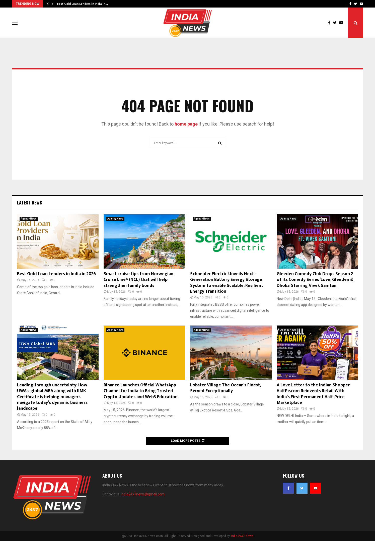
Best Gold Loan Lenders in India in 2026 (56, 274)
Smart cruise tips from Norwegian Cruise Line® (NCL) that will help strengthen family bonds (138, 279)
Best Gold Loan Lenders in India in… (82, 3)
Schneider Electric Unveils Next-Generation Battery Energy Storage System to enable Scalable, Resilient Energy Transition (226, 282)
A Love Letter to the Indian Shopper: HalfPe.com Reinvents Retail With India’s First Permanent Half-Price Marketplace (313, 393)
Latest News (29, 202)
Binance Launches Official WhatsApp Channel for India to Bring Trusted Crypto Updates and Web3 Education (141, 391)
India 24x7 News (242, 536)
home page (186, 124)
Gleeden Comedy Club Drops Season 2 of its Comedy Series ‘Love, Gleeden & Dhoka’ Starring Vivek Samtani (315, 279)
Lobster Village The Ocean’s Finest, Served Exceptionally (225, 388)
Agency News (29, 218)
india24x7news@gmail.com (143, 494)
